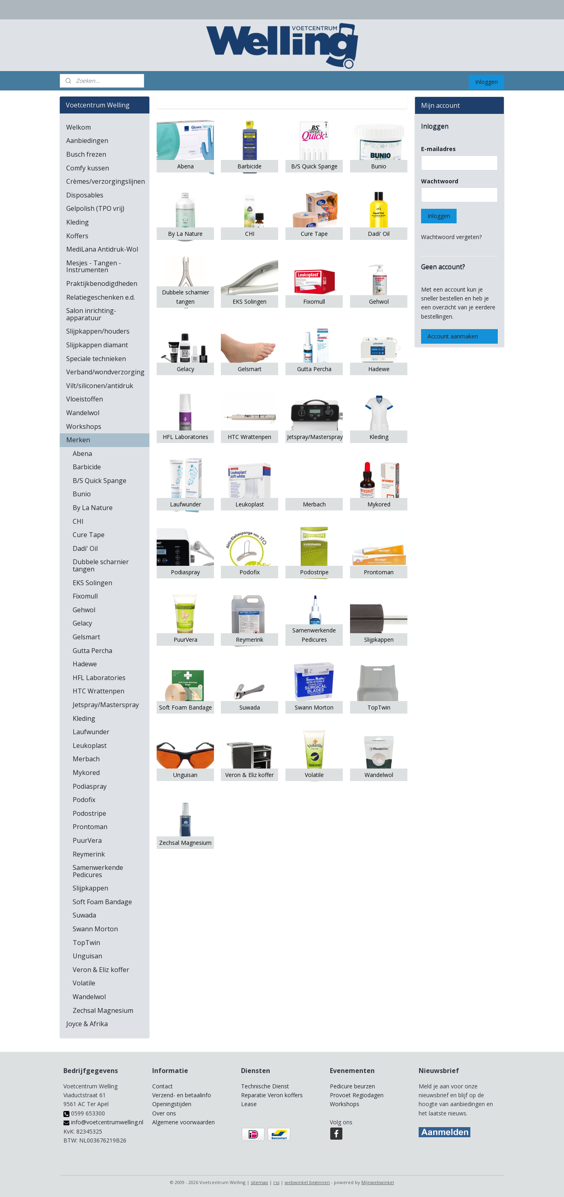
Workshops (83, 426)
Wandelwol (82, 412)
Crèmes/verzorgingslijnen (105, 181)
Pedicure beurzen (352, 1086)
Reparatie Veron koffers (272, 1095)
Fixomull (85, 596)
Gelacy (82, 623)
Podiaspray (90, 786)
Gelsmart (86, 636)
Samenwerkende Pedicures (98, 871)
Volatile (84, 983)
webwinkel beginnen (307, 1182)
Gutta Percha (92, 650)
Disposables (84, 195)
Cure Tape (89, 534)
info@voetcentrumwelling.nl (103, 1122)
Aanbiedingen (87, 140)
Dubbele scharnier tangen (101, 565)
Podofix (84, 799)
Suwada (84, 915)
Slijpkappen (90, 888)
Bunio (82, 493)
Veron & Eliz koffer (101, 969)
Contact (162, 1086)
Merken (78, 439)
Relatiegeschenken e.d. (100, 297)
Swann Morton (95, 928)
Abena (82, 453)
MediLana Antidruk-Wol (102, 249)
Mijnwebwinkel (377, 1182)
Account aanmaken (453, 336)
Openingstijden (171, 1104)
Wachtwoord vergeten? (451, 237)
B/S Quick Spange (99, 480)
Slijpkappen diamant (97, 344)
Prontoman (90, 826)
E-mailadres (438, 149)
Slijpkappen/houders (98, 331)
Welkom (78, 127)
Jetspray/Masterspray (106, 704)
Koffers (77, 235)
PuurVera (87, 840)
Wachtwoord (439, 181)
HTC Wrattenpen (98, 691)
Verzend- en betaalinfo (181, 1095)
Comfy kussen (87, 168)
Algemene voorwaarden (183, 1122)
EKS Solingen (92, 582)
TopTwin (86, 942)
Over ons (164, 1113)
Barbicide (87, 466)
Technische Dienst (265, 1086)
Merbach (86, 758)
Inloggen (486, 82)
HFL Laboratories (99, 677)
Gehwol (84, 609)
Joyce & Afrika (87, 1023)
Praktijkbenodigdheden (101, 283)
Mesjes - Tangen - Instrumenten (93, 266)
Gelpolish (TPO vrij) (95, 208)
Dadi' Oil (85, 548)
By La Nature (93, 507)
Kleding (77, 222)
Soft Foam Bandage (102, 901)
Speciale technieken (96, 358)
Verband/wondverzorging (105, 372)
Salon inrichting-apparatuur (91, 314)
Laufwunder (91, 731)
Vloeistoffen (84, 399)
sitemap (259, 1182)
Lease (249, 1104)
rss (276, 1182)
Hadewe (85, 663)
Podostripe (89, 813)
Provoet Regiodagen (357, 1095)
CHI (78, 521)
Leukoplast (90, 745)
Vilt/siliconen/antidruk (99, 385)
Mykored (86, 772)
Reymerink (89, 854)
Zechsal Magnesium (103, 1010)
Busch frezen (86, 154)
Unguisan (87, 955)
